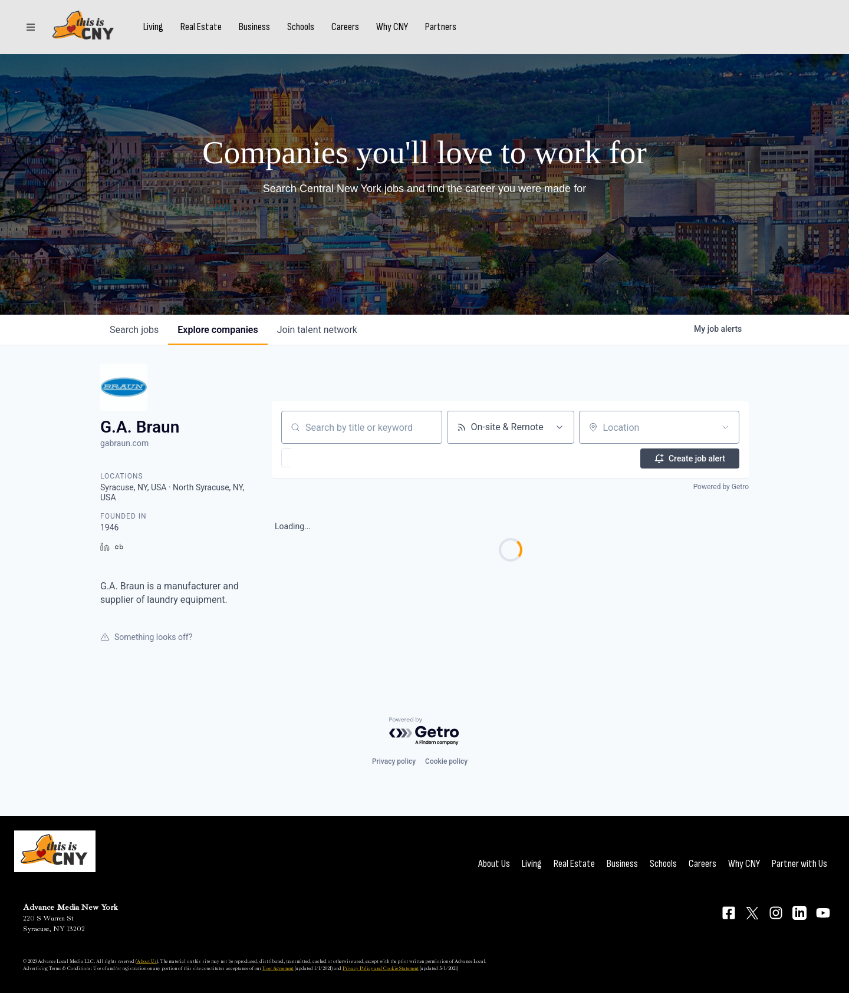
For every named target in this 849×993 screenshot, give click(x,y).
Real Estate (210, 31)
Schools (310, 31)
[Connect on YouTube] (823, 913)
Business (263, 31)
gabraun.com (124, 443)
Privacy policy (394, 761)
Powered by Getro (721, 487)
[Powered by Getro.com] (424, 731)
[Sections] (30, 31)
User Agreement (278, 968)
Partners (450, 31)
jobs (134, 329)
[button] (320, 457)
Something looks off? (146, 637)
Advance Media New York (70, 907)
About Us (494, 863)
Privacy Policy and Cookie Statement (381, 968)
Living (163, 31)
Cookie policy (446, 761)
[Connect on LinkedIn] (799, 913)
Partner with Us (799, 863)
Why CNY (401, 31)
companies (217, 329)
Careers (354, 31)
